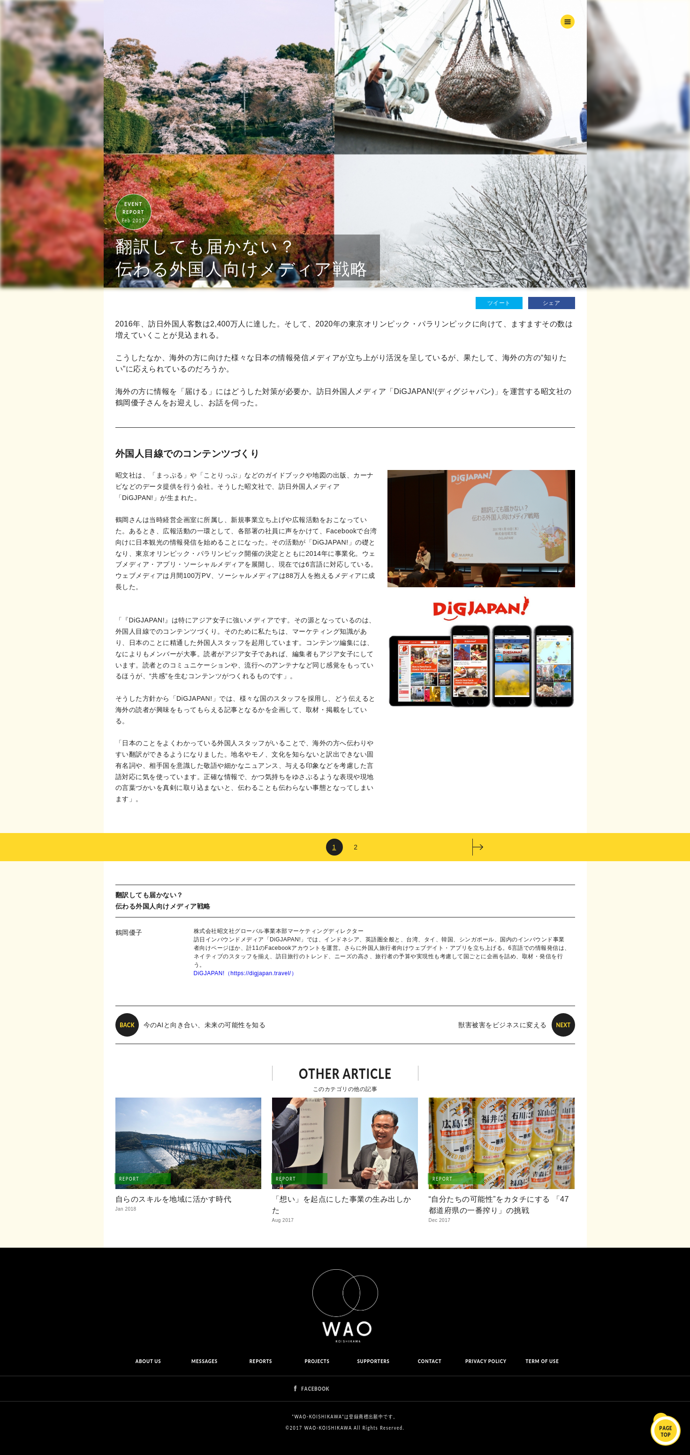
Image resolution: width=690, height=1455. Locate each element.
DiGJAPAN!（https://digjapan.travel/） (245, 973)
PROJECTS (316, 1360)
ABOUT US (148, 1360)
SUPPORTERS (373, 1360)
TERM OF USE (542, 1360)
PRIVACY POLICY (486, 1360)
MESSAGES (204, 1360)
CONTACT (429, 1360)
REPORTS (260, 1360)
